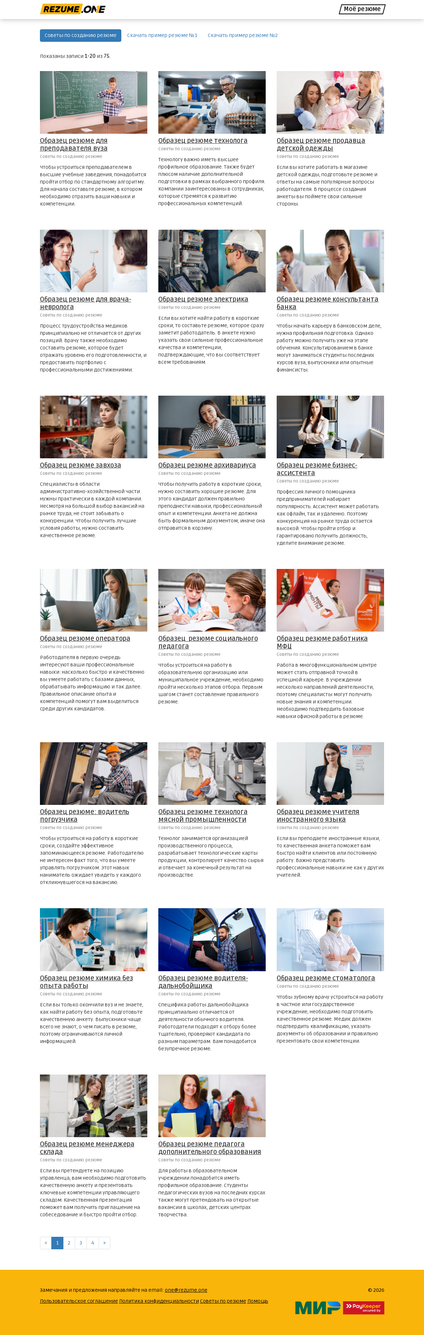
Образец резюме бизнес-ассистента (317, 469)
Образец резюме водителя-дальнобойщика (203, 982)
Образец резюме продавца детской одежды (321, 144)
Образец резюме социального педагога (208, 642)
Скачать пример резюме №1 (162, 35)
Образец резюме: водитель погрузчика (84, 816)
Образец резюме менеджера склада (87, 1148)
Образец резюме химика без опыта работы (86, 982)
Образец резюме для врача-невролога (85, 303)
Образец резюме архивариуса (207, 465)
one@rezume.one (186, 1290)
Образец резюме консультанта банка (328, 303)
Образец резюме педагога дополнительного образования (209, 1148)
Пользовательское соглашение (79, 1301)
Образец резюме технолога (203, 141)
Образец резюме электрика (203, 299)
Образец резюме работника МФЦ (322, 642)
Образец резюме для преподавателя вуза (74, 144)
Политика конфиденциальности (159, 1301)
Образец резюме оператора (85, 639)
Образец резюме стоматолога (326, 978)
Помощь (257, 1301)
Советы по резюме (223, 1301)
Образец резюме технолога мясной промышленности (203, 816)
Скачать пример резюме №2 (243, 35)
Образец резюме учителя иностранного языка (318, 816)
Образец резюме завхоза (80, 465)
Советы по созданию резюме (81, 35)
